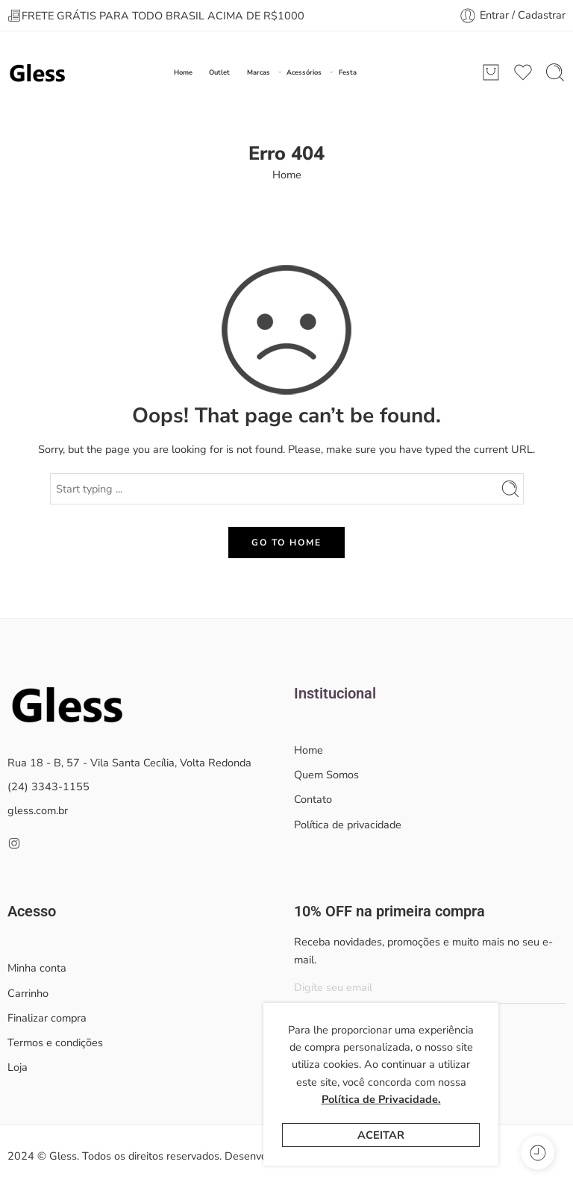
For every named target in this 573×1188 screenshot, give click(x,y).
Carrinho (27, 993)
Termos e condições (55, 1042)
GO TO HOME (286, 542)
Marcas (258, 73)
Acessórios (304, 73)
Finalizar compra (47, 1017)
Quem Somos (326, 774)
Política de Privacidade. (381, 1099)
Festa (348, 72)
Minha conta (36, 967)
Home (183, 72)
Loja (17, 1067)
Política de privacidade (347, 824)
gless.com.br (37, 810)
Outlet (219, 72)
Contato (313, 799)
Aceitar (380, 1135)
